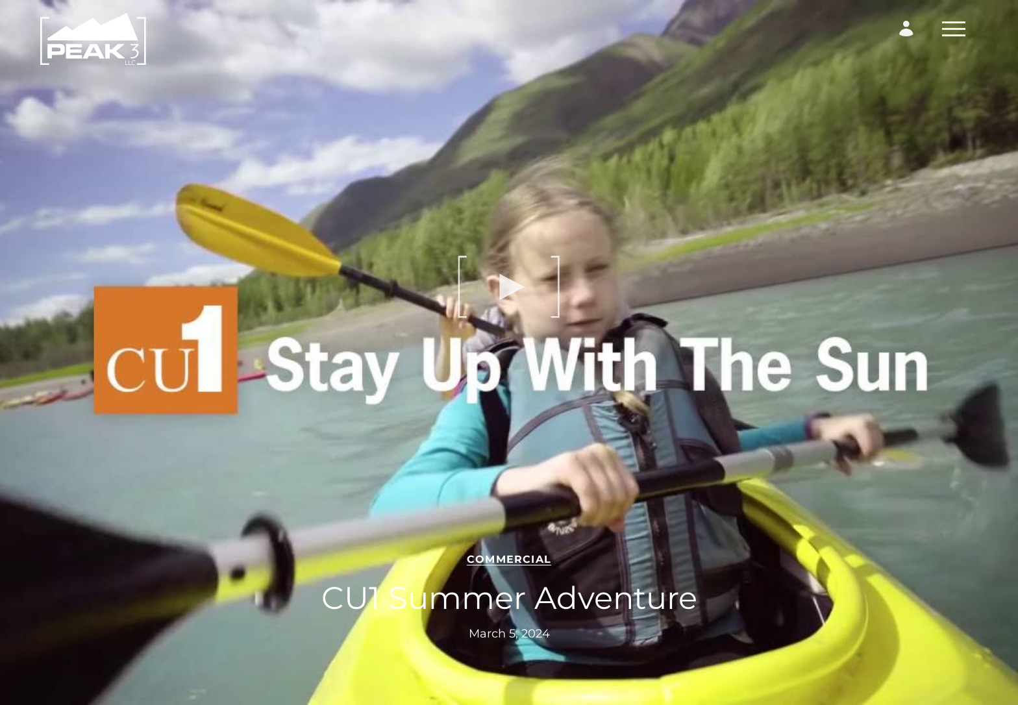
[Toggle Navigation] (953, 28)
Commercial (509, 559)
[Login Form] (906, 28)
